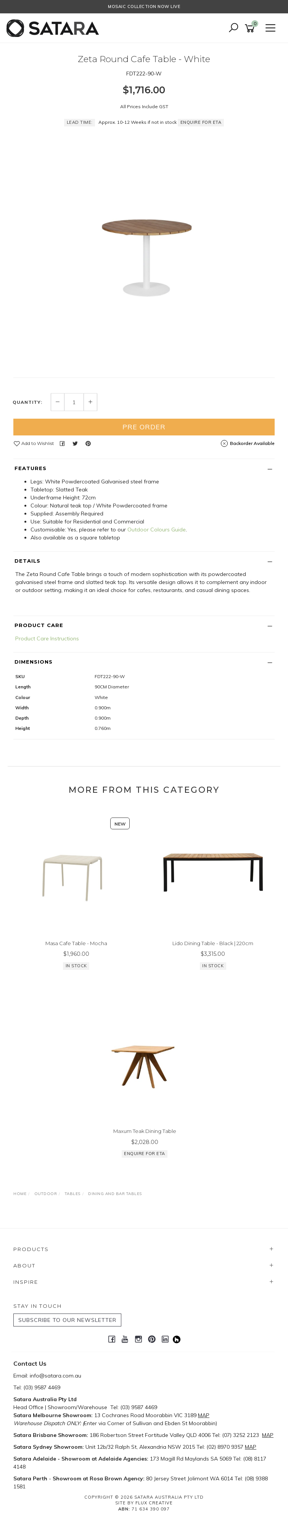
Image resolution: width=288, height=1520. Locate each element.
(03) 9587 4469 (41, 1387)
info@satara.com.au (55, 1375)
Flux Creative (154, 1503)
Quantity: (27, 402)
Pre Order (144, 426)
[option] (144, 248)
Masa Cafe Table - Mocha (76, 943)
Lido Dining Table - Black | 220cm (212, 943)
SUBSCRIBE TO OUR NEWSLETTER (67, 1320)
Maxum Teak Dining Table (144, 1131)
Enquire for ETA (201, 122)
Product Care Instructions (47, 638)
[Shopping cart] (251, 28)
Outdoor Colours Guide (156, 529)
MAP (203, 1415)
